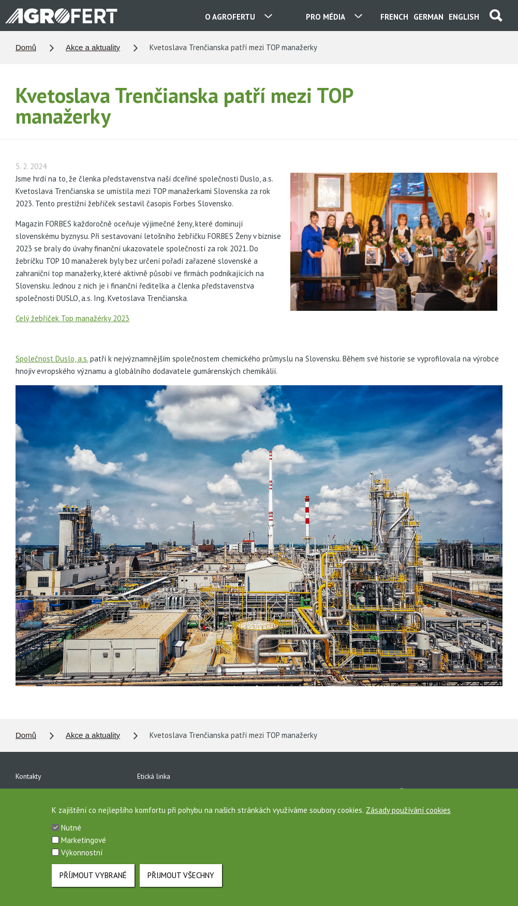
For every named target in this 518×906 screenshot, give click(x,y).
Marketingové (83, 851)
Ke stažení (31, 793)
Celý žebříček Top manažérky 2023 (72, 318)
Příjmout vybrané (93, 887)
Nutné (71, 839)
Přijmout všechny (180, 887)
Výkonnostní (81, 864)
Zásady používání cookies (408, 821)
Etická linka (153, 776)
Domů (26, 47)
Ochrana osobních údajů (174, 793)
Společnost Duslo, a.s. (52, 359)
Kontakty (28, 776)
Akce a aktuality (93, 47)
